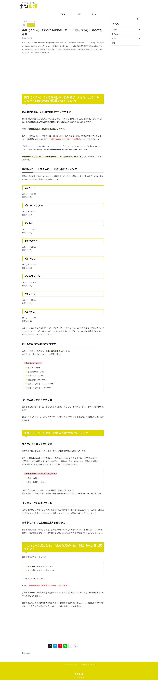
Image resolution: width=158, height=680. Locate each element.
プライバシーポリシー (73, 664)
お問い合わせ (93, 664)
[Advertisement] (63, 72)
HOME (63, 14)
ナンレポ (79, 673)
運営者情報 (84, 664)
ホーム (63, 664)
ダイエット (95, 14)
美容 (79, 14)
